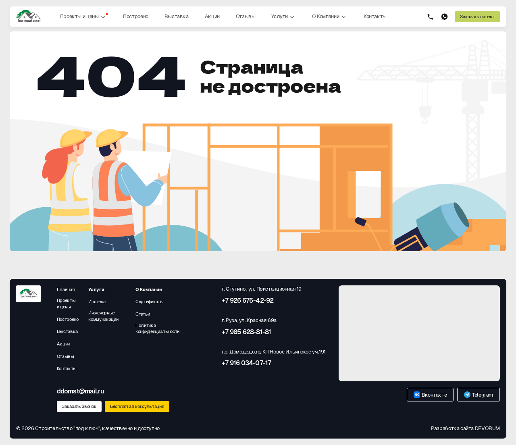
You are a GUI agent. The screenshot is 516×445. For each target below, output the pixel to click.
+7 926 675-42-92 (247, 300)
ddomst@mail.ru (80, 391)
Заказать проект (477, 16)
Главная (66, 289)
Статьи (142, 314)
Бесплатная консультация (137, 406)
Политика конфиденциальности (157, 328)
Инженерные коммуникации (103, 316)
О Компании (329, 17)
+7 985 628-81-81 (246, 332)
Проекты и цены (84, 17)
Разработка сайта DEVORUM (465, 428)
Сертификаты (149, 301)
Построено (135, 16)
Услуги (283, 17)
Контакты (375, 16)
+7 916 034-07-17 (246, 363)
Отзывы (246, 16)
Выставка (176, 16)
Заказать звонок (79, 406)
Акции (212, 16)
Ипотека (97, 301)
